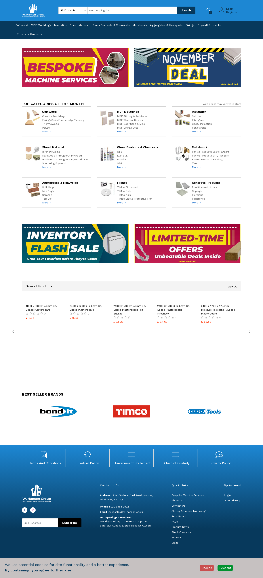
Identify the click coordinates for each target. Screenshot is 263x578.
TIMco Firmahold (127, 187)
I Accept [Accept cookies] (225, 568)
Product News (180, 526)
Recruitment (178, 516)
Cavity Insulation (202, 123)
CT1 (119, 151)
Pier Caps (197, 194)
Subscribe (69, 522)
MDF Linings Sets (127, 127)
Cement (47, 194)
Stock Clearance (181, 532)
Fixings (190, 25)
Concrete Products (29, 34)
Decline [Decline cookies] (207, 568)
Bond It (121, 159)
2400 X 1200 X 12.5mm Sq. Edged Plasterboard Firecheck (173, 309)
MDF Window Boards (130, 120)
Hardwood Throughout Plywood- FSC (65, 159)
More (46, 131)
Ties (194, 163)
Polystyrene (199, 127)
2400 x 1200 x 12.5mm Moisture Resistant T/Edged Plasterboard (218, 309)
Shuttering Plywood (54, 163)
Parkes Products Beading (207, 159)
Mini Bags (48, 191)
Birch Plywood (51, 151)
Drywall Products (209, 25)
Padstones (198, 198)
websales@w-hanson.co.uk (121, 511)
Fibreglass (198, 120)
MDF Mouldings (41, 25)
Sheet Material (80, 25)
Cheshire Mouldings (54, 116)
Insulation (60, 25)
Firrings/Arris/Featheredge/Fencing (63, 120)
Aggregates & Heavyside (166, 25)
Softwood (22, 25)
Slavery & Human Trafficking (188, 511)
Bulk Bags (48, 187)
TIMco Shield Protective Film (135, 198)
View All (232, 286)
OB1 (119, 163)
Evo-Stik (122, 155)
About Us (177, 500)
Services (176, 537)
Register (231, 12)
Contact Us (178, 505)
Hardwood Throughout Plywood (62, 155)
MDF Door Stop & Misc (131, 123)
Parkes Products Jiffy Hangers (210, 155)
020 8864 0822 (114, 506)
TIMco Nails (124, 191)
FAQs (174, 521)
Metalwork (140, 25)
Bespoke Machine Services (187, 495)
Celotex (196, 116)
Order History (232, 500)
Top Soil (47, 198)
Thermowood (50, 123)
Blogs (174, 542)
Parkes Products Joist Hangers (210, 151)
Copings (197, 191)
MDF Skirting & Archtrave (132, 116)
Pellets (46, 127)
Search (186, 10)
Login (229, 8)
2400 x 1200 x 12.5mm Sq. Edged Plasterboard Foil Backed (129, 309)
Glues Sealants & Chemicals (111, 25)
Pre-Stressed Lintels (204, 187)
